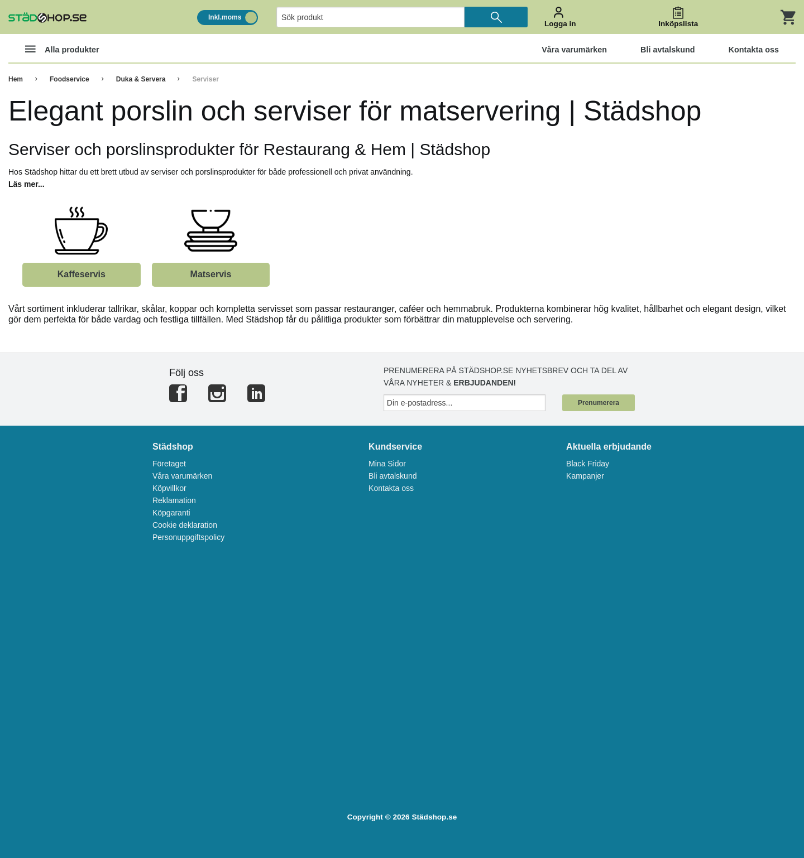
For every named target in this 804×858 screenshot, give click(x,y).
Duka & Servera (141, 79)
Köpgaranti (171, 512)
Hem (15, 79)
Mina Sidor (387, 463)
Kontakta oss (391, 488)
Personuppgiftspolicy (188, 537)
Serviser (205, 79)
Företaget (169, 463)
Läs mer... (26, 184)
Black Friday (587, 463)
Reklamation (174, 500)
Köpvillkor (169, 488)
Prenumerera (598, 403)
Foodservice (69, 79)
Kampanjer (585, 475)
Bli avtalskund (392, 475)
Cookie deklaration (184, 524)
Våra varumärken (182, 475)
